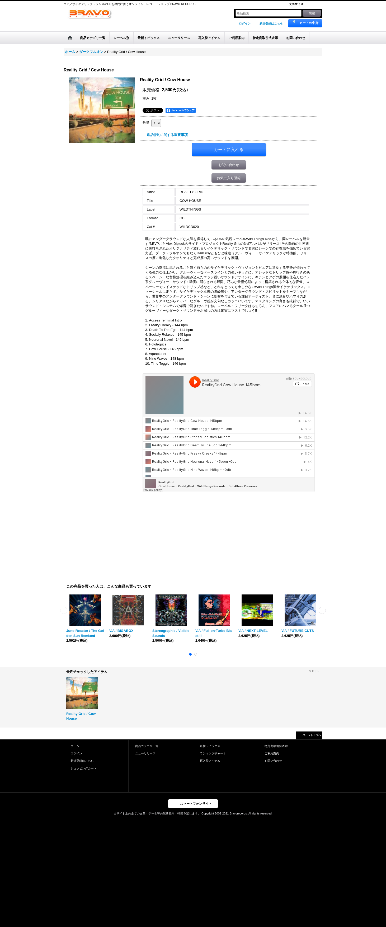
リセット (314, 671)
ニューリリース (145, 753)
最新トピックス (210, 746)
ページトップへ (312, 735)
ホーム (74, 746)
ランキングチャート (213, 753)
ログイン (245, 23)
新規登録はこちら (271, 23)
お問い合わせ (228, 165)
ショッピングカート (83, 768)
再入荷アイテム (210, 760)
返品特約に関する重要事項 (167, 135)
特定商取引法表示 (276, 746)
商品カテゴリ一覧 (146, 746)
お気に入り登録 (229, 178)
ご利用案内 (272, 753)
